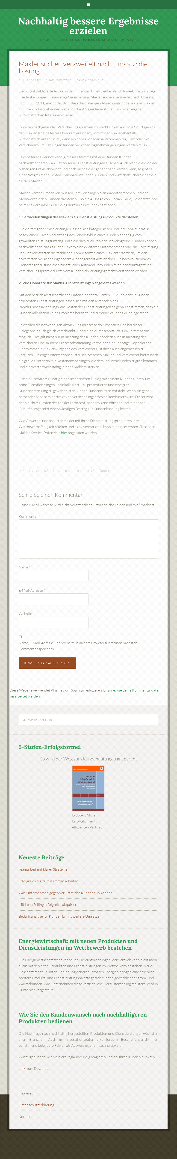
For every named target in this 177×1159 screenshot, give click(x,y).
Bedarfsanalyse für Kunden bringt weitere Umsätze (59, 916)
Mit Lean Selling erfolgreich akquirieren (49, 904)
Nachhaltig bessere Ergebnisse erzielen (88, 26)
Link (22, 1068)
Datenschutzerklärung (36, 1105)
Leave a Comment (89, 80)
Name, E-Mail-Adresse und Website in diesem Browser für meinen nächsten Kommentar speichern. (78, 646)
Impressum (27, 1093)
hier (64, 432)
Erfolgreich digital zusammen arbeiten (48, 881)
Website (25, 613)
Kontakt (25, 1116)
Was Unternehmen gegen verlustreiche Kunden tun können (65, 892)
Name (24, 567)
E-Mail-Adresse (32, 590)
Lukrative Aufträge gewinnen (44, 471)
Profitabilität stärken (91, 471)
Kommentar (29, 516)
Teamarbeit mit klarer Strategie (43, 869)
